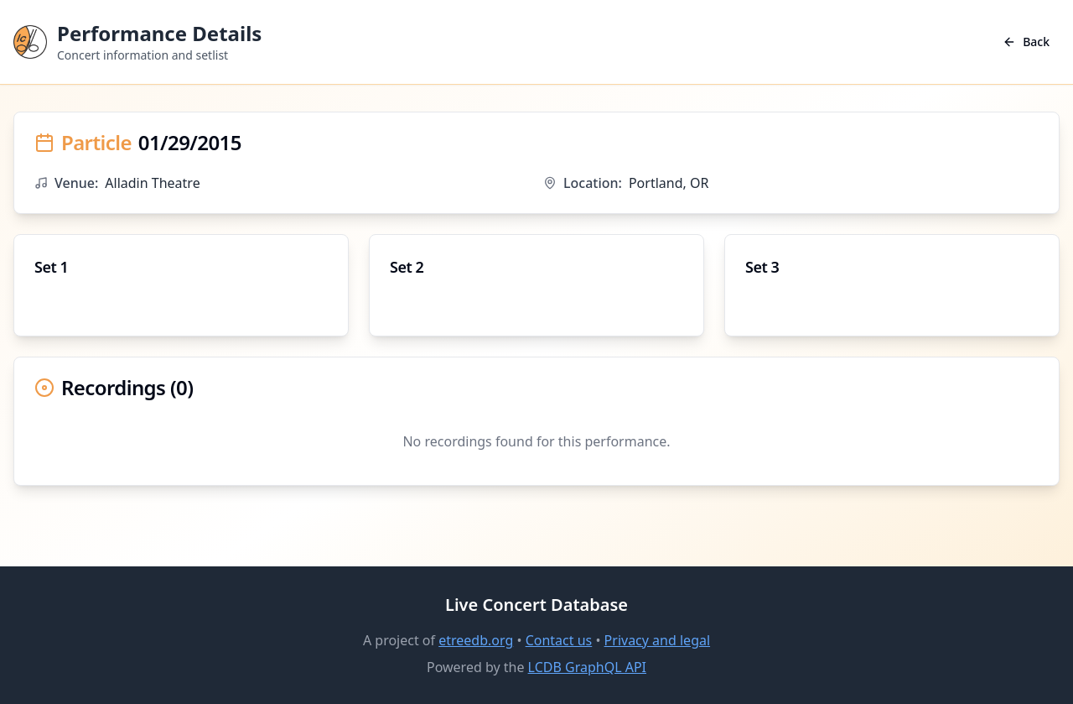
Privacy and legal (657, 640)
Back (1026, 42)
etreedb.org (475, 640)
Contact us (559, 640)
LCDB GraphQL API (587, 667)
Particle (96, 143)
